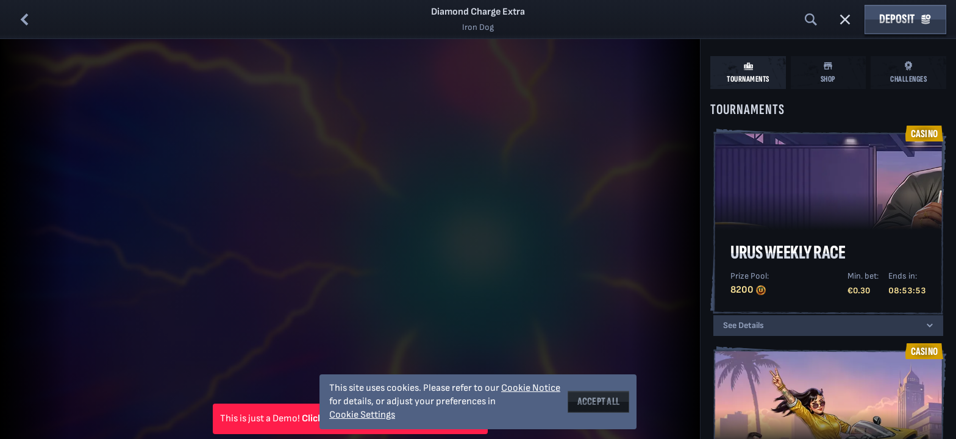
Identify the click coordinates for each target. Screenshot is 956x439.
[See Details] (929, 326)
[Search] (811, 19)
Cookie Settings (362, 415)
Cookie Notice (530, 388)
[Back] (24, 19)
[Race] (845, 19)
